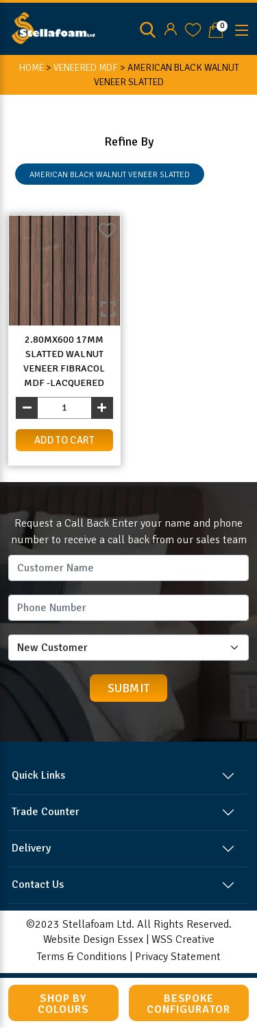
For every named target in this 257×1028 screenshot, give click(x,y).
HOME (31, 67)
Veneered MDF (85, 67)
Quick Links (38, 775)
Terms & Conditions (82, 956)
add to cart (64, 440)
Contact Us (38, 884)
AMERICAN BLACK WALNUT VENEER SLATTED (109, 175)
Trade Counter (45, 812)
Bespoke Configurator (188, 1004)
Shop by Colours (63, 1004)
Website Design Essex (93, 939)
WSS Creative (183, 939)
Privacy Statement (178, 956)
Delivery (31, 848)
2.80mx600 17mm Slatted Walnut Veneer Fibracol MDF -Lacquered (64, 361)
